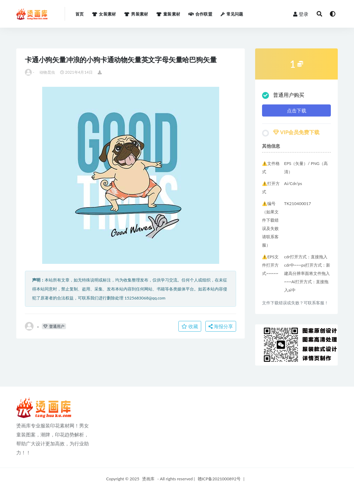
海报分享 (220, 326)
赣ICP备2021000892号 (219, 478)
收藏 (189, 326)
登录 (300, 14)
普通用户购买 (283, 95)
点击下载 (296, 110)
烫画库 (148, 478)
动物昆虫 (47, 72)
